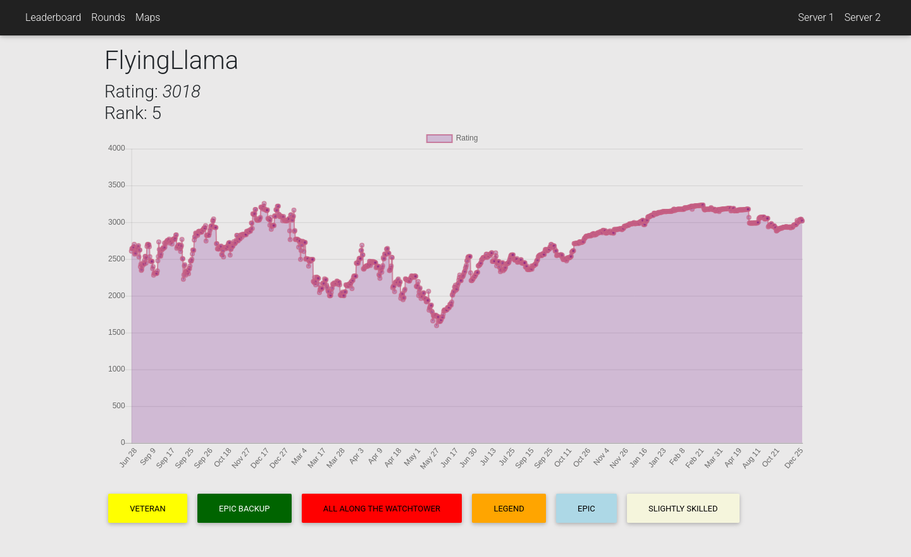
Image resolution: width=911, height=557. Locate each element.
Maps (147, 17)
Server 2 (863, 17)
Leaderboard (53, 17)
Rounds (108, 17)
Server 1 (816, 17)
